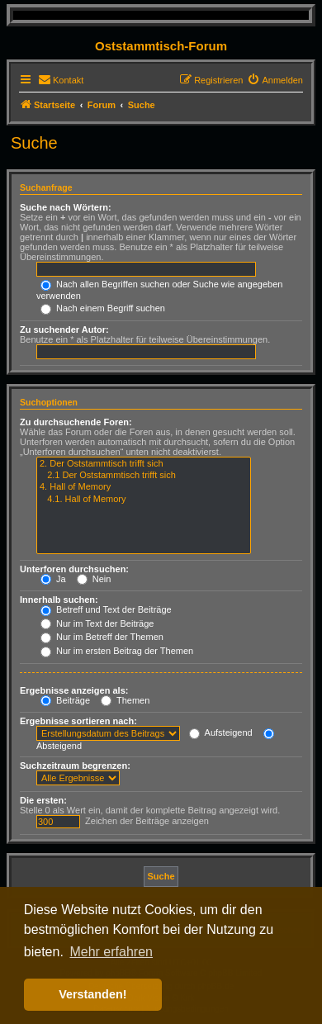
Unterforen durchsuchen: (74, 569)
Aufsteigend (221, 732)
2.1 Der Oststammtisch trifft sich (143, 475)
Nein (94, 579)
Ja (53, 579)
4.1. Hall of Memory (143, 499)
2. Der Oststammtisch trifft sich (143, 464)
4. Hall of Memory (143, 487)
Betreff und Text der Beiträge (106, 609)
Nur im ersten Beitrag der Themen (116, 651)
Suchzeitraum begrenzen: (75, 765)
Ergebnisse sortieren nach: (78, 721)
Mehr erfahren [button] (111, 952)
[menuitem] (60, 80)
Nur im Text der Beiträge (97, 623)
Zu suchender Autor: (64, 329)
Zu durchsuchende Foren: (76, 422)
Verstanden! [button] (92, 994)
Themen (125, 700)
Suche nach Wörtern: (65, 207)
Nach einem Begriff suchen (102, 308)
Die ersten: (43, 800)
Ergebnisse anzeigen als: (74, 690)
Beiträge (65, 700)
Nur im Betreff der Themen (101, 637)
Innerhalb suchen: (59, 599)
